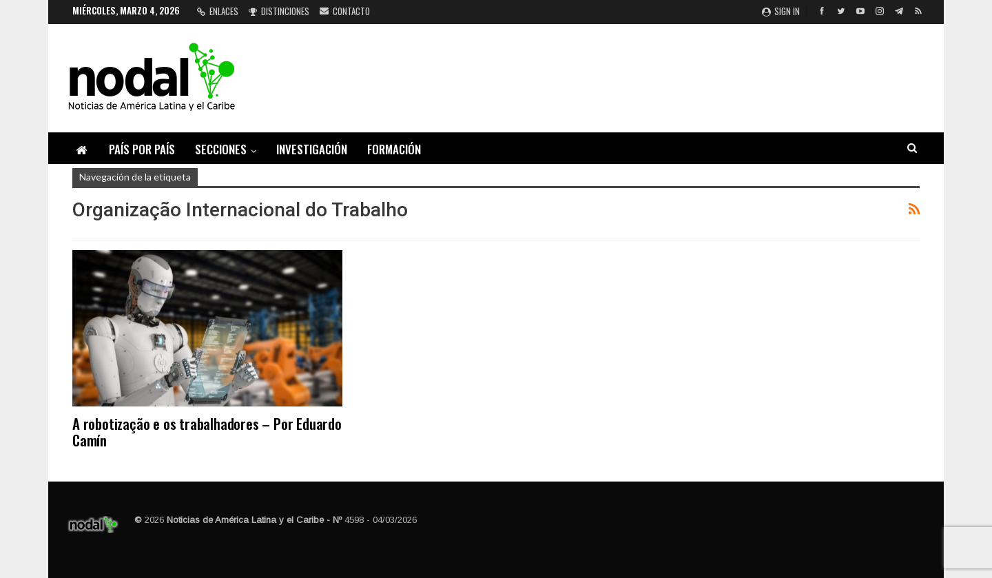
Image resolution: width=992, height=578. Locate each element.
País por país (142, 149)
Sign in (781, 11)
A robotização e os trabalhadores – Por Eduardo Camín (207, 432)
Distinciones (279, 11)
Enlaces (217, 11)
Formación (394, 149)
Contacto (345, 11)
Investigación (311, 149)
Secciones (221, 149)
